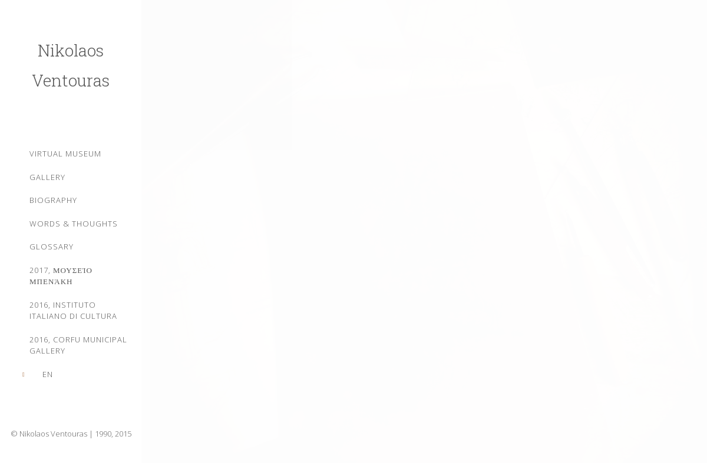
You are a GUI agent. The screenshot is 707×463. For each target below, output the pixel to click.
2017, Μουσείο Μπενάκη (60, 276)
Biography (53, 200)
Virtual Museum (65, 153)
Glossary (51, 246)
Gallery (47, 177)
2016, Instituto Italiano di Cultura (73, 310)
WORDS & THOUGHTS (73, 223)
